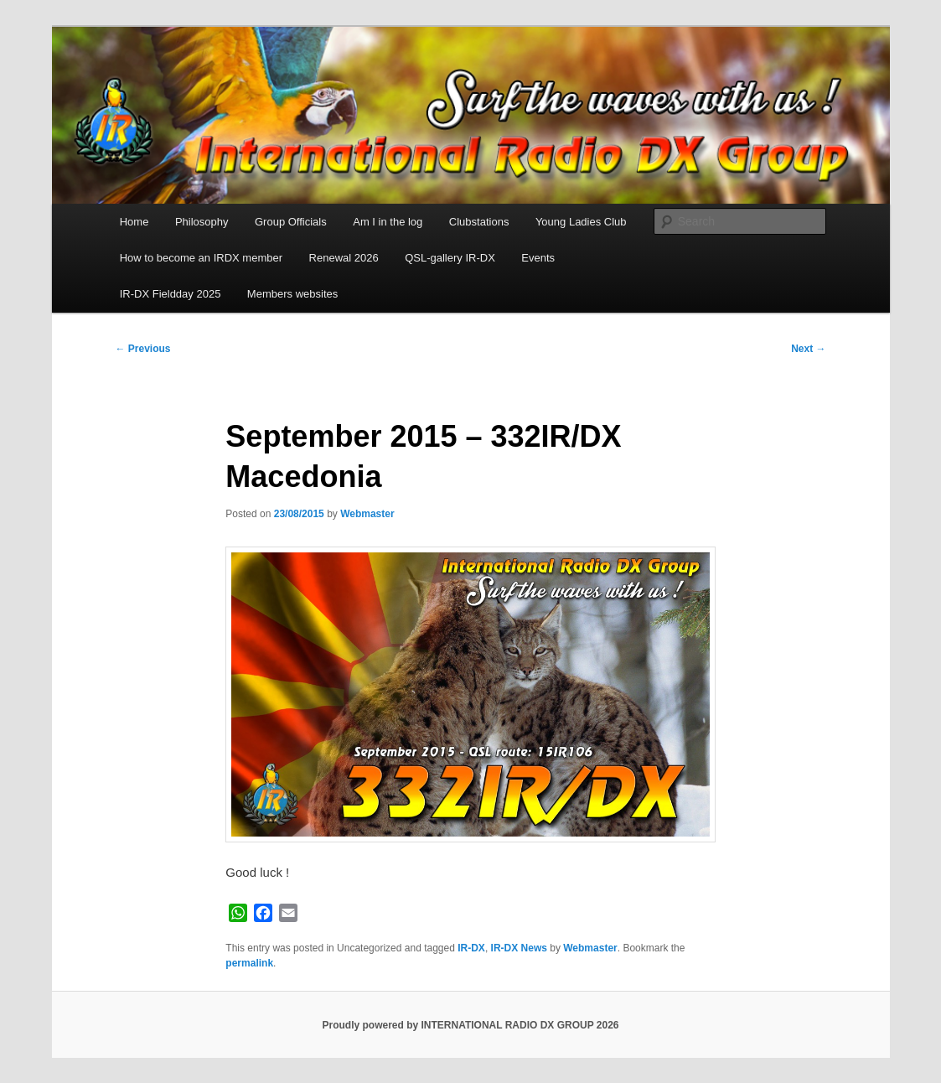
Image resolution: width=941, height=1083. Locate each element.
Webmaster (367, 514)
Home (134, 221)
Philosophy (202, 221)
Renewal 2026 (344, 257)
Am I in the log (387, 221)
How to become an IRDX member (201, 257)
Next (808, 349)
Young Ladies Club (581, 221)
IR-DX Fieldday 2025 (170, 294)
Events (538, 257)
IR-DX (471, 948)
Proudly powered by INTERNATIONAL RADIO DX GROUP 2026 (470, 1025)
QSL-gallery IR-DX (450, 257)
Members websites (292, 294)
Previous (143, 349)
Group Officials (291, 221)
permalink (249, 963)
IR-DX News (519, 948)
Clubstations (479, 221)
